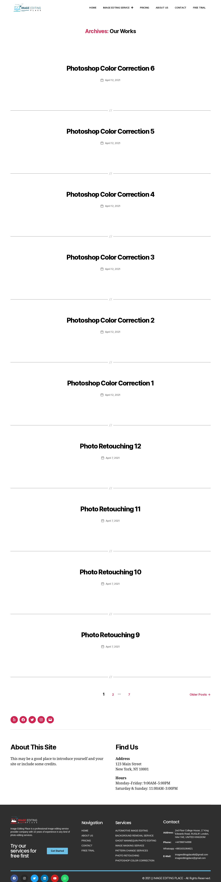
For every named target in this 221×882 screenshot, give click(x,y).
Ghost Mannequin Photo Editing (135, 838)
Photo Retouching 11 (110, 506)
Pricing (144, 7)
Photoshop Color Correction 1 (110, 381)
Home (92, 7)
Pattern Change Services (131, 848)
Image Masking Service (129, 843)
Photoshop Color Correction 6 (110, 66)
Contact (180, 7)
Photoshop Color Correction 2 (111, 318)
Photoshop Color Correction (134, 858)
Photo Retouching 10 (110, 569)
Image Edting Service (118, 7)
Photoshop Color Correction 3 (110, 255)
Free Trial (199, 7)
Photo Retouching (127, 853)
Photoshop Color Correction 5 (110, 129)
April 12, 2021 (112, 80)
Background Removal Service (134, 833)
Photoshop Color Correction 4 (110, 192)
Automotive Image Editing (131, 828)
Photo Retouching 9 (110, 632)
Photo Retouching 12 (110, 444)
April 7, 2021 (113, 457)
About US (162, 7)
